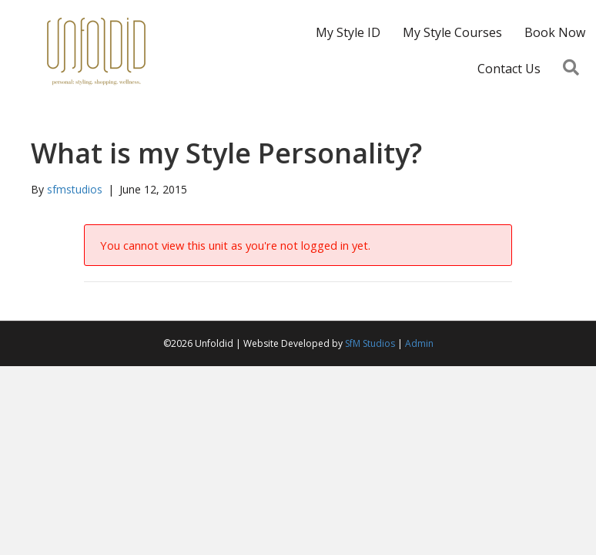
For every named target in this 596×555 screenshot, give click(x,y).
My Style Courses (452, 32)
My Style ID (348, 32)
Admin (419, 343)
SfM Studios (370, 343)
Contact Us (509, 68)
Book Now (554, 32)
